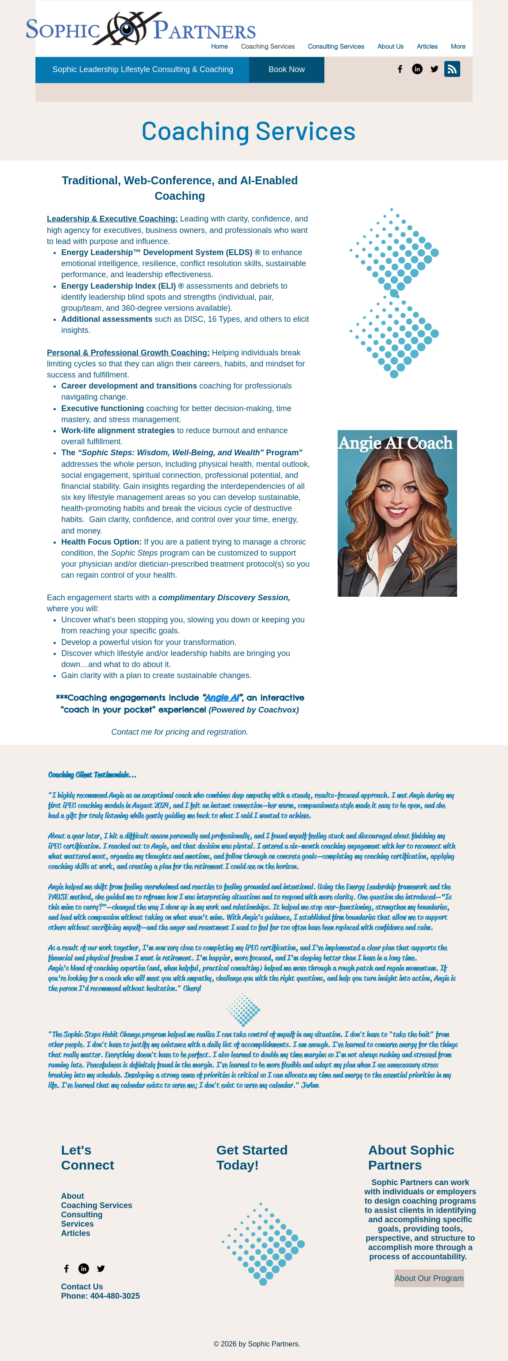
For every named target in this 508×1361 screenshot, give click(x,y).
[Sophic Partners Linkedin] (417, 69)
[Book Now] (286, 69)
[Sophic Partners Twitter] (434, 69)
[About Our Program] (429, 1278)
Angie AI (222, 698)
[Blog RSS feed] (452, 69)
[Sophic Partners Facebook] (400, 69)
